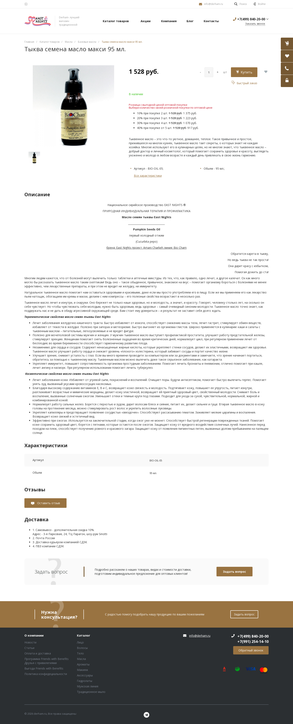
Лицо (80, 642)
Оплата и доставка (37, 653)
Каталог (83, 635)
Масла (81, 659)
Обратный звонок (250, 650)
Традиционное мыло (91, 692)
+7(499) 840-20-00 (251, 19)
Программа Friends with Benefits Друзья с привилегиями (46, 661)
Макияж (82, 670)
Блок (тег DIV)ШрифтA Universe (37, 21)
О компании (34, 635)
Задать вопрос (234, 572)
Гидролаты (84, 681)
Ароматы (83, 664)
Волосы (82, 648)
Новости (30, 642)
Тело (80, 653)
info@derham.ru (213, 4)
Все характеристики (148, 176)
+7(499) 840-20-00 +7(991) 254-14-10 (253, 639)
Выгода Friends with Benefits (43, 668)
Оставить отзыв (48, 503)
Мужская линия (87, 686)
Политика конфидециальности (45, 674)
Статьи (29, 648)
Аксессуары (85, 675)
